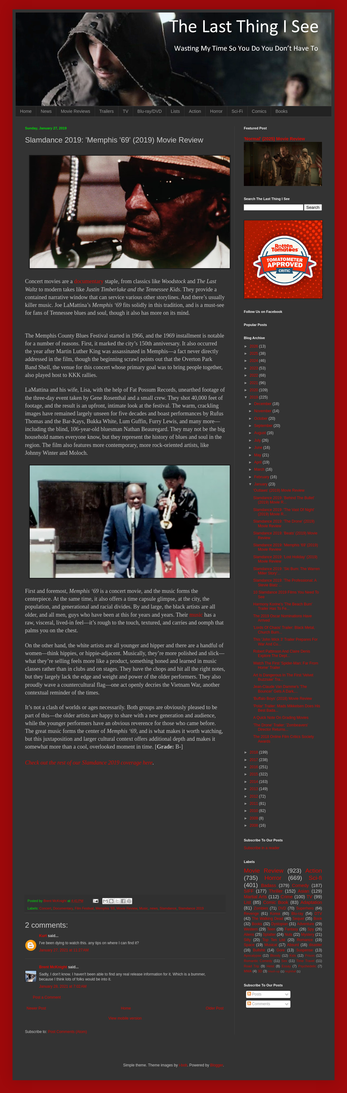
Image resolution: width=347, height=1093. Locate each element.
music (196, 615)
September (264, 426)
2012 (254, 796)
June (258, 447)
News (46, 111)
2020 (254, 390)
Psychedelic (307, 966)
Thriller (276, 891)
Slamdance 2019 (191, 908)
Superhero (305, 908)
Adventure (305, 924)
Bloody (275, 955)
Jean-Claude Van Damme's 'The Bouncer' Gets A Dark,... (280, 688)
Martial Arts (255, 896)
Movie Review (127, 908)
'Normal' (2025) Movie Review (274, 138)
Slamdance (168, 908)
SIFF (249, 891)
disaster (315, 945)
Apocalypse (252, 955)
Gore (280, 950)
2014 (254, 782)
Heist (270, 966)
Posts (254, 994)
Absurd (293, 945)
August (260, 433)
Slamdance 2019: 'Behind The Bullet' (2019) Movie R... (283, 500)
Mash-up (273, 971)
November (263, 411)
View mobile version (125, 1018)
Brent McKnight (53, 967)
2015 (254, 774)
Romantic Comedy (258, 961)
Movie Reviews (75, 111)
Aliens (249, 934)
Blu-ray (297, 913)
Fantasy (291, 929)
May (258, 455)
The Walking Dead (267, 918)
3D (260, 971)
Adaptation (311, 902)
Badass (268, 885)
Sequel (298, 918)
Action (195, 111)
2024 (254, 360)
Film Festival (84, 908)
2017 (254, 760)
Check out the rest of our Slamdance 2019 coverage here (89, 763)
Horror (216, 111)
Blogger (216, 1065)
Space (249, 945)
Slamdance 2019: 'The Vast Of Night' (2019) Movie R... (283, 512)
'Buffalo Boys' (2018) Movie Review (282, 698)
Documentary (63, 908)
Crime (287, 896)
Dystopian (279, 924)
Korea (275, 913)
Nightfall (290, 971)
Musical (270, 945)
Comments (258, 1004)
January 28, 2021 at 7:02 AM (63, 986)
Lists (175, 111)
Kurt (43, 936)
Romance (305, 940)
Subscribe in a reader (261, 848)
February (262, 477)
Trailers (106, 111)
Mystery (307, 934)
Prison (310, 955)
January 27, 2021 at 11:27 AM (63, 950)
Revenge (251, 913)
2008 (254, 825)
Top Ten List (273, 940)
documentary (88, 281)
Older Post (215, 1008)
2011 (254, 803)
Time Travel (305, 961)
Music (143, 908)
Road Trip (251, 966)
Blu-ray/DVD (150, 111)
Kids (292, 955)
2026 (254, 346)
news (154, 908)
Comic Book (275, 902)
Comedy (300, 885)
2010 (254, 811)
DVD (282, 908)
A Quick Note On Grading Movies (281, 717)
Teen (271, 929)
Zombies (261, 908)
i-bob (183, 1065)
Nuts (288, 934)
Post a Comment (47, 997)
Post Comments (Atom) (67, 1032)
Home (26, 111)
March (260, 469)
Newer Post (36, 1008)
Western (251, 929)
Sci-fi (315, 878)
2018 (254, 752)
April (258, 462)
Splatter (269, 934)
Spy (311, 929)
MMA (248, 971)
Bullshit (259, 950)
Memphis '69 (105, 908)
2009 (254, 818)
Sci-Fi (237, 111)
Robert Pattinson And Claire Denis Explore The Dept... (281, 653)
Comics (259, 111)
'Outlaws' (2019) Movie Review (278, 490)
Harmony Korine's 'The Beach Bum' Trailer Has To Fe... (282, 606)
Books (281, 111)
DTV (318, 913)
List (247, 902)
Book (318, 918)
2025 (254, 353)
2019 (254, 397)
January (261, 484)
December (263, 404)
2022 (254, 375)
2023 (254, 368)
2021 (254, 383)
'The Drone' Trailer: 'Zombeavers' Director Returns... (280, 727)
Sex (284, 961)
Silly (247, 940)
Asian (303, 891)
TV (125, 111)
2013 (254, 789)
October (261, 418)
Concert (45, 908)
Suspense (304, 950)
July (258, 440)
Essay (286, 966)
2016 (254, 767)
